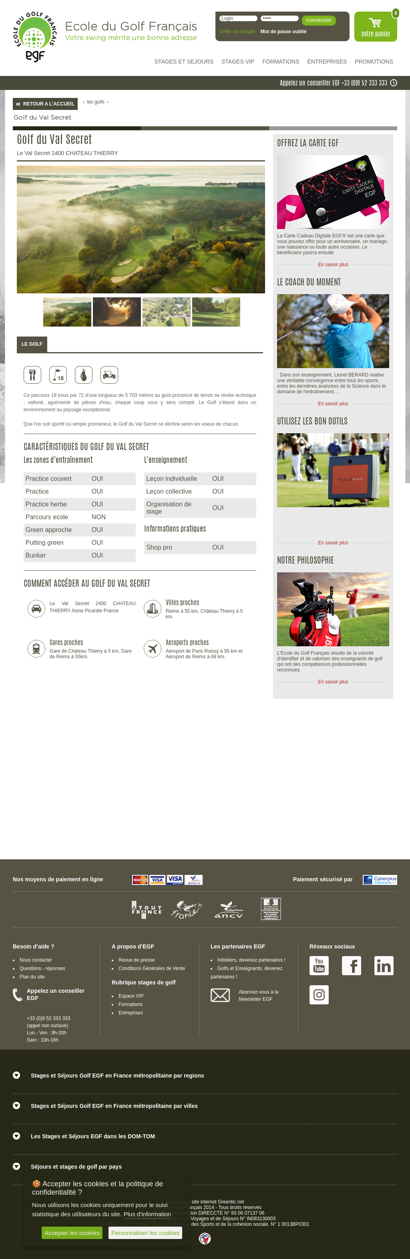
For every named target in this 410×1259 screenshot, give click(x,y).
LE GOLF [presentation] (32, 344)
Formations (131, 1004)
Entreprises (131, 1013)
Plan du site (32, 977)
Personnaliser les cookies (145, 1232)
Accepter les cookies (72, 1232)
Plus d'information (147, 1214)
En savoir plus (333, 264)
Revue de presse (137, 960)
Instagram (319, 994)
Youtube (319, 965)
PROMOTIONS (374, 61)
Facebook (351, 965)
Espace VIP (131, 996)
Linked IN (384, 965)
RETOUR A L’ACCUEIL (48, 104)
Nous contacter (36, 960)
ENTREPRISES (327, 61)
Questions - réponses (42, 968)
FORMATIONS (280, 61)
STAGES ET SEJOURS (184, 61)
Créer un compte (237, 31)
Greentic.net (231, 1202)
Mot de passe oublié (284, 31)
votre (376, 34)
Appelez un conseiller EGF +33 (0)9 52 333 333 (333, 83)
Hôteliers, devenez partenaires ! (251, 960)
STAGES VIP (237, 61)
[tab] (32, 345)
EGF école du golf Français (35, 37)
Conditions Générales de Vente (152, 968)
